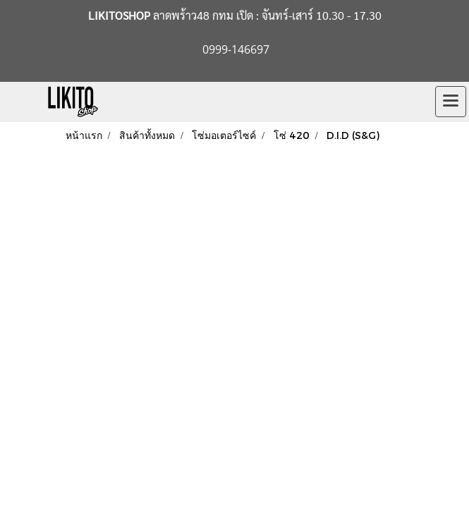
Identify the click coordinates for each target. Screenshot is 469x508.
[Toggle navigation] (450, 101)
